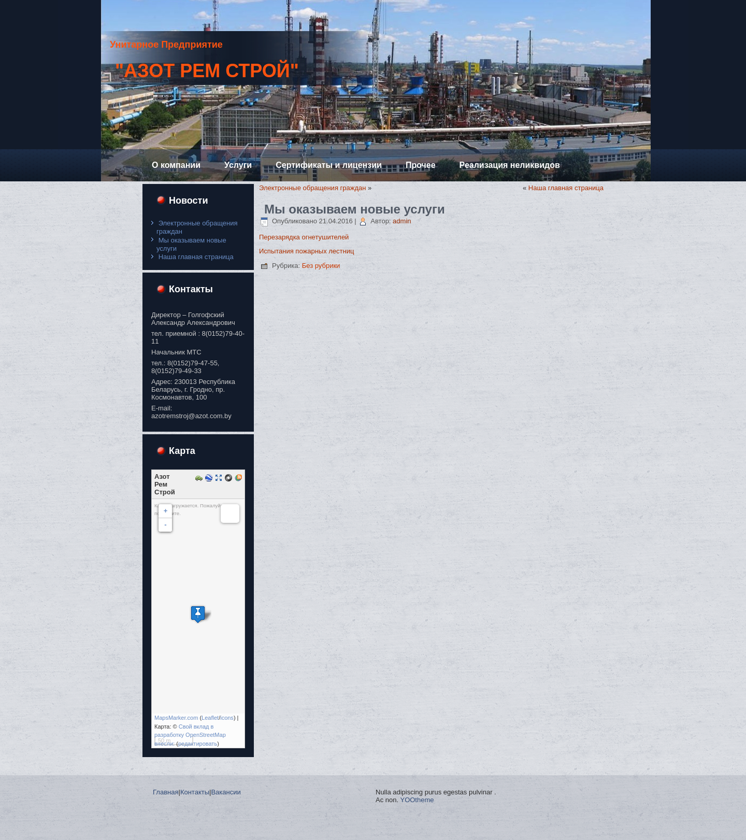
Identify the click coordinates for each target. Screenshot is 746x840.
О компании (176, 165)
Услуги (238, 165)
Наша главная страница (196, 257)
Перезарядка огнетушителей (304, 237)
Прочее (421, 165)
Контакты (194, 792)
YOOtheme (417, 800)
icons (227, 718)
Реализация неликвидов (510, 165)
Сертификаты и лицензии (329, 165)
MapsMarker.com (176, 718)
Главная (165, 792)
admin (402, 221)
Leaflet (210, 718)
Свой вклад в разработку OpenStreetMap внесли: (190, 735)
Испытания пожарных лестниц (306, 251)
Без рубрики (321, 265)
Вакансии (225, 792)
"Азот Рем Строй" (207, 70)
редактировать (197, 744)
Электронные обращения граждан (312, 188)
